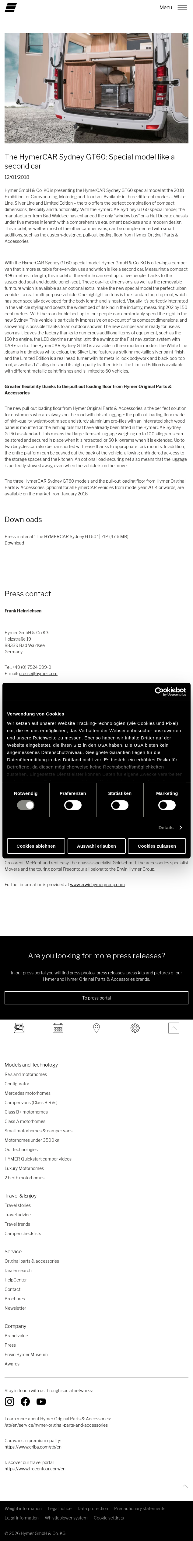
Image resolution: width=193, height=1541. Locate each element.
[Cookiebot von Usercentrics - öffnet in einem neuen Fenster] (159, 691)
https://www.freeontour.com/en (35, 1468)
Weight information (23, 1508)
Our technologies (21, 1149)
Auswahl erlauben (96, 846)
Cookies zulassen (157, 846)
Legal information (22, 1517)
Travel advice (18, 1214)
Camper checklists (23, 1233)
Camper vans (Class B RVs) (31, 1102)
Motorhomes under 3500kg (32, 1140)
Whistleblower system (66, 1517)
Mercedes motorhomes (28, 1093)
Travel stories (18, 1205)
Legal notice (60, 1508)
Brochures (15, 1298)
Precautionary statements (139, 1508)
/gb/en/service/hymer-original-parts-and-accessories (56, 1425)
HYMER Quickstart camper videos (38, 1158)
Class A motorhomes (25, 1121)
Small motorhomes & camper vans (38, 1130)
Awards (12, 1363)
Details (166, 827)
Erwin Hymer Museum (26, 1354)
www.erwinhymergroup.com (97, 884)
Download (14, 542)
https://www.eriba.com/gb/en (33, 1446)
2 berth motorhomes (24, 1177)
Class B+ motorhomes (26, 1111)
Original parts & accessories (32, 1261)
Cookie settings (109, 1517)
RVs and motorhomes (26, 1074)
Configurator (17, 1083)
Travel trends (17, 1224)
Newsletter (15, 1308)
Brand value (16, 1335)
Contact (12, 1289)
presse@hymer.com (38, 673)
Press (10, 1345)
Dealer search (18, 1270)
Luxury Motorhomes (24, 1168)
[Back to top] (183, 1486)
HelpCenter (16, 1279)
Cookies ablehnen (35, 846)
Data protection (93, 1508)
